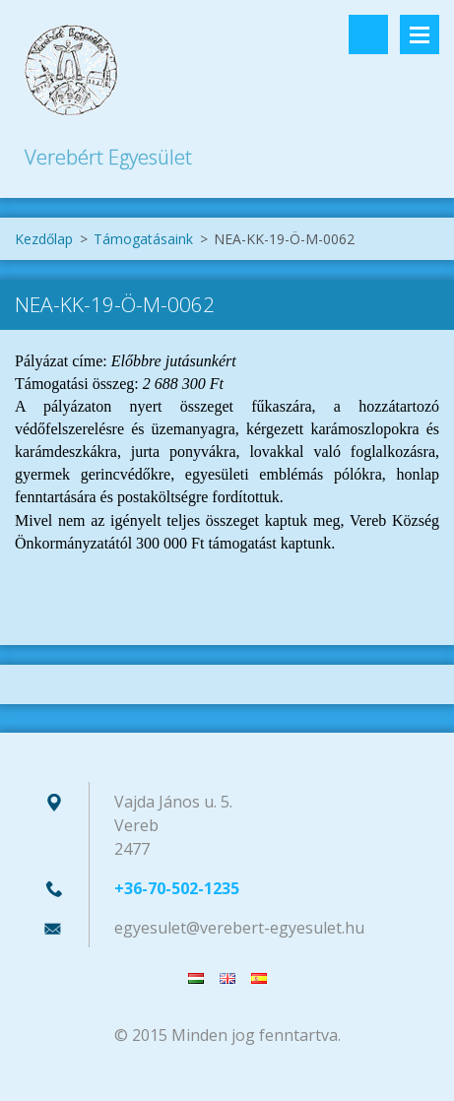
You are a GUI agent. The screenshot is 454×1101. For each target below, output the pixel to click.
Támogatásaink (143, 238)
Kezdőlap (44, 238)
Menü (419, 34)
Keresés (368, 34)
